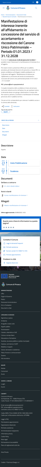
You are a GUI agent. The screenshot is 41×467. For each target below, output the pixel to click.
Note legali (4, 439)
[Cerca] (36, 8)
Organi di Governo (6, 296)
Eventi (3, 387)
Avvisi (3, 374)
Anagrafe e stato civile (8, 324)
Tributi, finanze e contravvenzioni (11, 352)
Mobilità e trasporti (6, 347)
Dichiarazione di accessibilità (9, 442)
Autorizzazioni (5, 329)
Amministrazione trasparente (10, 431)
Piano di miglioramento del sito (10, 445)
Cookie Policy (5, 436)
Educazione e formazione (8, 338)
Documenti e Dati (6, 308)
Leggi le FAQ (5, 419)
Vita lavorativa (5, 358)
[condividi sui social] (5, 106)
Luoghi (3, 384)
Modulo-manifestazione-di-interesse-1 (16, 205)
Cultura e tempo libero (7, 335)
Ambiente (4, 321)
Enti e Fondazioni (6, 305)
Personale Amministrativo (9, 302)
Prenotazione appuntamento (9, 422)
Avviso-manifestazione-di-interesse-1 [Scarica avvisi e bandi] (15, 195)
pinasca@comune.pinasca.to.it (14, 405)
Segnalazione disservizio (8, 425)
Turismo (3, 355)
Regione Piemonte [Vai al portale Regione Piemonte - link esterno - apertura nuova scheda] (7, 2)
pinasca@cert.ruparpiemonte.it (13, 407)
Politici (3, 299)
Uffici (2, 293)
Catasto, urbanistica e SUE (9, 332)
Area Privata (4, 452)
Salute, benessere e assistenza (10, 350)
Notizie (3, 368)
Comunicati (4, 371)
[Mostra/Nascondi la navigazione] (4, 8)
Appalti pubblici (5, 327)
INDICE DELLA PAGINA (20, 120)
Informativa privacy (7, 434)
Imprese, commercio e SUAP (9, 344)
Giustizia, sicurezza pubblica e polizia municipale (15, 341)
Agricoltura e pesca (6, 318)
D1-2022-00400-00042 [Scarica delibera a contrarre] (11, 186)
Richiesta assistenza (7, 428)
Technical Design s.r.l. (13, 462)
